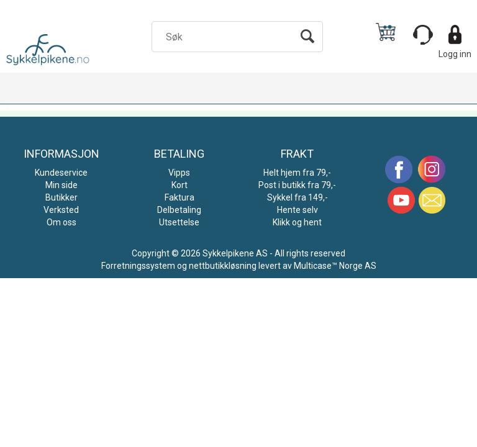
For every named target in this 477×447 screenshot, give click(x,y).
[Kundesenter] (423, 35)
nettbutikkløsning (223, 266)
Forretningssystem (138, 266)
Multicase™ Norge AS (335, 266)
